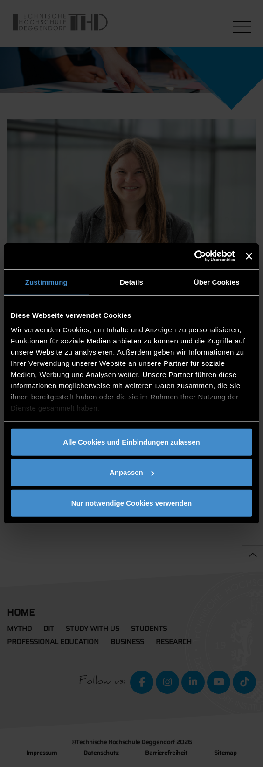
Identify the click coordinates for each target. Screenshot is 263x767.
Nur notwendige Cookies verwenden (131, 503)
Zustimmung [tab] (46, 282)
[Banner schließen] (249, 256)
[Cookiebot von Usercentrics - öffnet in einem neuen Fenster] (194, 256)
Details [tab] (131, 282)
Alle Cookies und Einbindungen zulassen (131, 441)
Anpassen (132, 472)
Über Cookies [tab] (217, 282)
